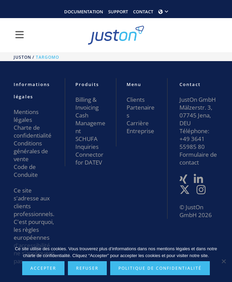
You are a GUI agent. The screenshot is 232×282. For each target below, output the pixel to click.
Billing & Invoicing (87, 103)
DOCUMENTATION (83, 12)
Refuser (87, 268)
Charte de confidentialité (33, 131)
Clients (136, 99)
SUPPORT (118, 12)
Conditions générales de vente (31, 151)
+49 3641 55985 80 (192, 143)
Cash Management (90, 123)
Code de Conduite (26, 171)
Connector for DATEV (89, 158)
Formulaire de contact (198, 158)
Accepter (43, 268)
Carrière (138, 123)
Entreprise (140, 131)
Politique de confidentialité (160, 268)
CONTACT (143, 12)
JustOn (22, 57)
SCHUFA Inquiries (87, 143)
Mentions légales (26, 116)
